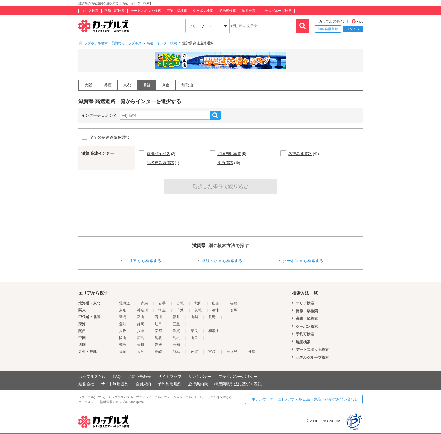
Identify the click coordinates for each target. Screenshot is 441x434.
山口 (194, 338)
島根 (176, 338)
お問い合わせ (139, 376)
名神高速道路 (300, 153)
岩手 (162, 303)
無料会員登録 (328, 29)
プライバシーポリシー (238, 376)
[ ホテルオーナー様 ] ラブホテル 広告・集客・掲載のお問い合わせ (303, 399)
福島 (233, 303)
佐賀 (194, 351)
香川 (140, 344)
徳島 (122, 344)
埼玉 (162, 310)
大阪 (88, 85)
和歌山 (187, 85)
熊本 (176, 351)
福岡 (122, 351)
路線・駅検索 (114, 11)
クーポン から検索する (303, 260)
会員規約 (143, 384)
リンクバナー (200, 376)
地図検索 (248, 11)
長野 (212, 317)
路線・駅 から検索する (222, 260)
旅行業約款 (198, 384)
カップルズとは (92, 376)
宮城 (180, 303)
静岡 (140, 324)
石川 (158, 317)
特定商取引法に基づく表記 (238, 384)
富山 (140, 317)
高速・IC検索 (177, 11)
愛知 (122, 324)
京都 (127, 85)
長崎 (158, 351)
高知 (176, 344)
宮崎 (212, 351)
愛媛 (158, 344)
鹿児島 (231, 351)
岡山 (122, 338)
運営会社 (86, 384)
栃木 (215, 310)
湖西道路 (225, 162)
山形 (215, 303)
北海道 (124, 303)
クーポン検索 (203, 11)
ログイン (353, 29)
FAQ (117, 376)
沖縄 (251, 351)
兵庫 (108, 85)
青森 (144, 303)
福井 (176, 317)
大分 (140, 351)
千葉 (180, 310)
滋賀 (146, 85)
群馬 (233, 310)
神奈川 (142, 310)
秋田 (198, 303)
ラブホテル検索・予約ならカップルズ (112, 43)
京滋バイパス (158, 153)
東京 (122, 310)
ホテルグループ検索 (276, 11)
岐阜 (158, 324)
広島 (140, 338)
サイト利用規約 (115, 384)
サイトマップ (169, 376)
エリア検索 (90, 11)
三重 (176, 324)
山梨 (194, 317)
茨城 (198, 310)
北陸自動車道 (229, 153)
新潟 (122, 317)
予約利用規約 (169, 384)
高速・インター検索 (162, 43)
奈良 (166, 85)
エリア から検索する (143, 260)
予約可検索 (227, 11)
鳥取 (158, 338)
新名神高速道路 (160, 162)
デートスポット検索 (145, 11)
